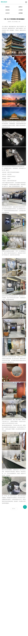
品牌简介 (21, 6)
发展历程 (7, 10)
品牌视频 (21, 13)
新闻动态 (7, 6)
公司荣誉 (21, 10)
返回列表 (14, 508)
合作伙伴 (7, 13)
